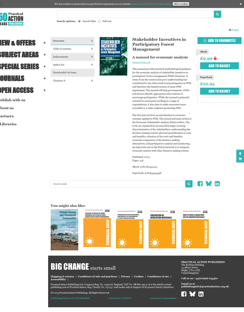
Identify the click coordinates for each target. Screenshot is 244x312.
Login (234, 29)
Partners (10, 116)
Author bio (78, 64)
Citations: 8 (78, 80)
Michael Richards (145, 62)
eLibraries (11, 124)
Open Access (20, 90)
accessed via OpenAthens (165, 303)
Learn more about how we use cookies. (152, 4)
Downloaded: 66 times (71, 72)
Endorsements (78, 56)
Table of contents (78, 48)
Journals (15, 78)
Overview (78, 40)
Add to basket (220, 66)
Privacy (131, 278)
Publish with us (16, 100)
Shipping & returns (68, 278)
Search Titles (89, 21)
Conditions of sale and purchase (103, 278)
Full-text (107, 21)
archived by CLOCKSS (124, 303)
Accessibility (89, 281)
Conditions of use (67, 281)
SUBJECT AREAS (22, 55)
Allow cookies (181, 4)
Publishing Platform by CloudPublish (76, 303)
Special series (23, 66)
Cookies (145, 278)
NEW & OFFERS (21, 43)
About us (10, 108)
